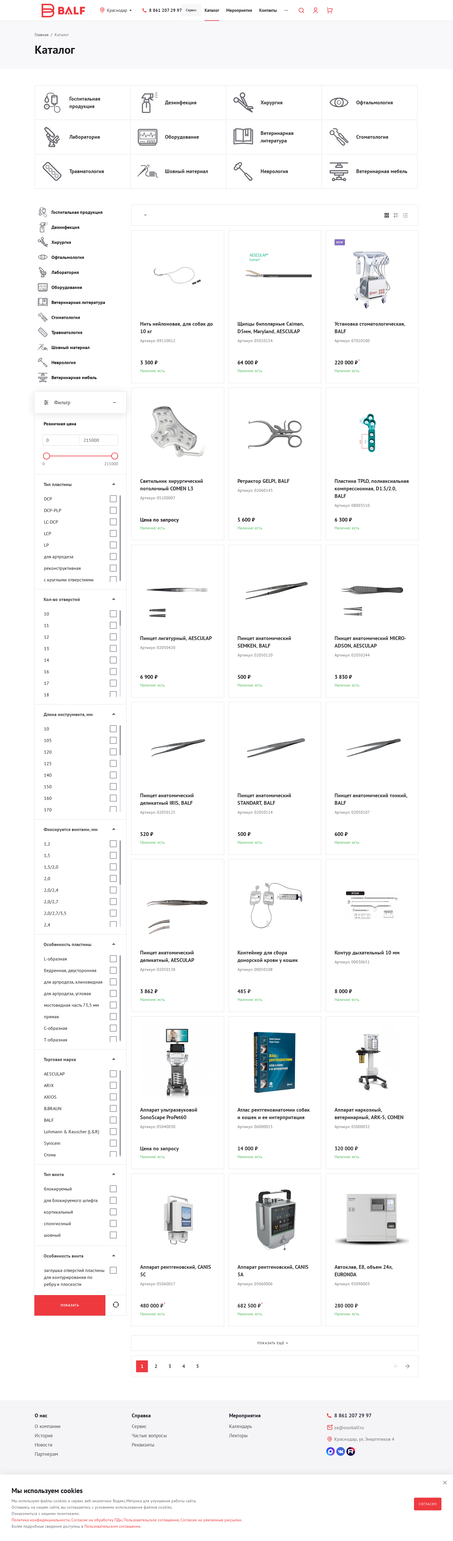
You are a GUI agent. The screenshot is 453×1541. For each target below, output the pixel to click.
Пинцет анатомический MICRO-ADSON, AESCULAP (370, 642)
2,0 (47, 878)
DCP (48, 499)
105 (48, 740)
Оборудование (182, 136)
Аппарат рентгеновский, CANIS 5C (175, 1271)
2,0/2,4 (51, 890)
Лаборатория (84, 136)
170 (48, 810)
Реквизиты (143, 1445)
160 (48, 798)
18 (46, 695)
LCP (47, 533)
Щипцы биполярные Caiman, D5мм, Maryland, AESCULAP (270, 327)
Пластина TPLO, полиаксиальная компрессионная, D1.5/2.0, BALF (372, 488)
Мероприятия (239, 10)
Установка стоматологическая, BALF (370, 327)
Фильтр (80, 402)
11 (46, 625)
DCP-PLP (52, 510)
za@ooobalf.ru (349, 1427)
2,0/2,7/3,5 (55, 913)
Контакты (268, 10)
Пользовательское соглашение (151, 1520)
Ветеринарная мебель (381, 171)
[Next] (407, 1366)
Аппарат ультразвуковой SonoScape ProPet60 (168, 1113)
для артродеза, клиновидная (73, 982)
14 (46, 660)
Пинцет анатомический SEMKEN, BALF (264, 642)
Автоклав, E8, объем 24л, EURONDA (364, 1271)
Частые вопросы (149, 1435)
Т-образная (55, 1040)
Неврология (274, 171)
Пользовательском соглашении (112, 1526)
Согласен (428, 1504)
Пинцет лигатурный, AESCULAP (176, 638)
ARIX (49, 1085)
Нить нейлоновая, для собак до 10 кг (176, 327)
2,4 (47, 925)
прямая (51, 1016)
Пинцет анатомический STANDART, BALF (264, 799)
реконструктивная (62, 568)
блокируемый (58, 1189)
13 (46, 648)
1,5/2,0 (51, 867)
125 (48, 763)
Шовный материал (186, 171)
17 (46, 683)
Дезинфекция (180, 102)
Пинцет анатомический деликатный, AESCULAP (167, 956)
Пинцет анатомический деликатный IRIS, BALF (167, 799)
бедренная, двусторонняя (70, 970)
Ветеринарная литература (277, 137)
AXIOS (50, 1097)
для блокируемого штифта (71, 1200)
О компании (47, 1426)
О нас (41, 1415)
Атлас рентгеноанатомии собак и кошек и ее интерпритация (273, 1113)
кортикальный (58, 1212)
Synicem (52, 1143)
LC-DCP (51, 522)
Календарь (240, 1426)
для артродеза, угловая (67, 993)
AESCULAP (54, 1074)
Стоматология (372, 136)
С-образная (55, 1028)
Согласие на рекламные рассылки (211, 1520)
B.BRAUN (53, 1108)
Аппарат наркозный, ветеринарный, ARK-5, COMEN (369, 1113)
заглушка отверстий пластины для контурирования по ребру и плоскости (74, 1277)
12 (46, 637)
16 (46, 671)
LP (46, 545)
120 (48, 752)
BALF (49, 1120)
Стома (50, 1155)
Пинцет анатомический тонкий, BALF (371, 799)
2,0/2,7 (51, 901)
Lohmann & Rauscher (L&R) (71, 1131)
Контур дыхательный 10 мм (367, 952)
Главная (42, 34)
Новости (43, 1445)
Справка (141, 1415)
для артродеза (58, 556)
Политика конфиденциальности (41, 1520)
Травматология (86, 171)
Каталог (212, 10)
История (44, 1435)
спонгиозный (57, 1223)
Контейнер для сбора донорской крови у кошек (267, 956)
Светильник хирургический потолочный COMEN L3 (171, 485)
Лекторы (238, 1435)
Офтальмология (374, 102)
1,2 (47, 844)
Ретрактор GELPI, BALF (263, 481)
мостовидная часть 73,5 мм (71, 1005)
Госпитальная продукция (84, 102)
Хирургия (272, 102)
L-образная (55, 959)
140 (48, 775)
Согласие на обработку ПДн (96, 1520)
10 (46, 614)
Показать (70, 1305)
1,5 (47, 855)
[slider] (46, 456)
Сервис (191, 10)
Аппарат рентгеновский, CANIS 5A (273, 1271)
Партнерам (46, 1454)
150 (48, 786)
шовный (52, 1235)
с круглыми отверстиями (69, 580)
